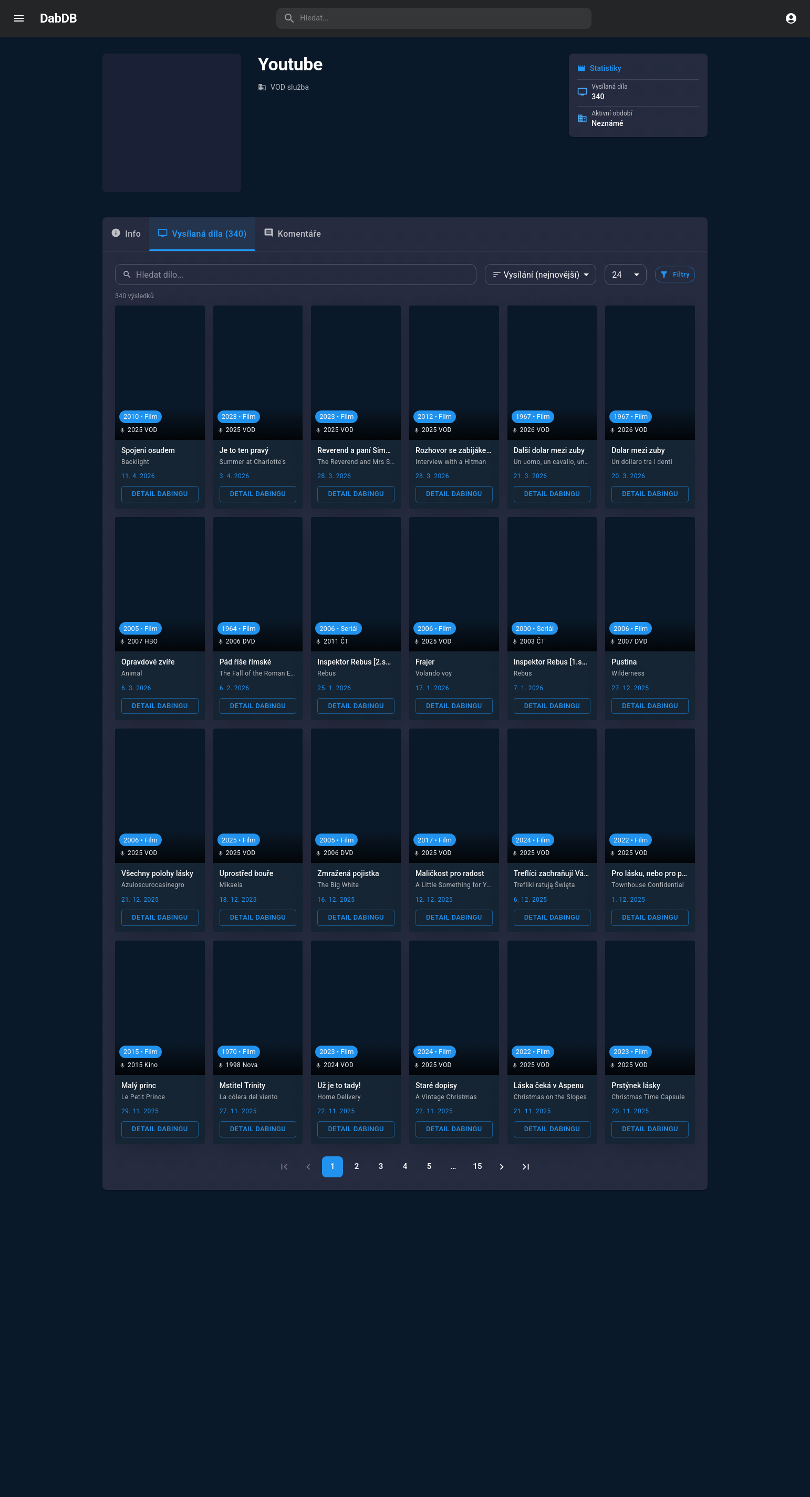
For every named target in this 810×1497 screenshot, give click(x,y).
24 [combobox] (616, 275)
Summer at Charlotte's (253, 462)
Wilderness (628, 673)
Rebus (326, 673)
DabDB (58, 18)
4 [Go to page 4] (405, 1166)
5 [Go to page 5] (429, 1166)
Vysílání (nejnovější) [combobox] (542, 275)
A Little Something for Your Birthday (469, 885)
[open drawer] (19, 18)
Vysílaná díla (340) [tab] (202, 233)
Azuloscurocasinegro (152, 885)
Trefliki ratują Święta (544, 885)
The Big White (338, 885)
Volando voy (434, 673)
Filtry (674, 274)
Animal (131, 673)
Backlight (135, 462)
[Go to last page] (525, 1166)
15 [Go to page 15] (477, 1166)
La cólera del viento (249, 1097)
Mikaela (231, 885)
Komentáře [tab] (292, 233)
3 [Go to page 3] (381, 1166)
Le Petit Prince (143, 1097)
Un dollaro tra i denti (641, 462)
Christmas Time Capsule (647, 1097)
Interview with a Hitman (451, 462)
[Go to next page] (501, 1166)
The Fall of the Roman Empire (264, 673)
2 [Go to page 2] (357, 1166)
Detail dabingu (160, 494)
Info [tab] (126, 233)
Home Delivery (339, 1097)
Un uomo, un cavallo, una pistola (562, 462)
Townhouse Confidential (647, 885)
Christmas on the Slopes (550, 1097)
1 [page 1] (332, 1166)
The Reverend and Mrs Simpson (364, 462)
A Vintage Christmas (446, 1097)
